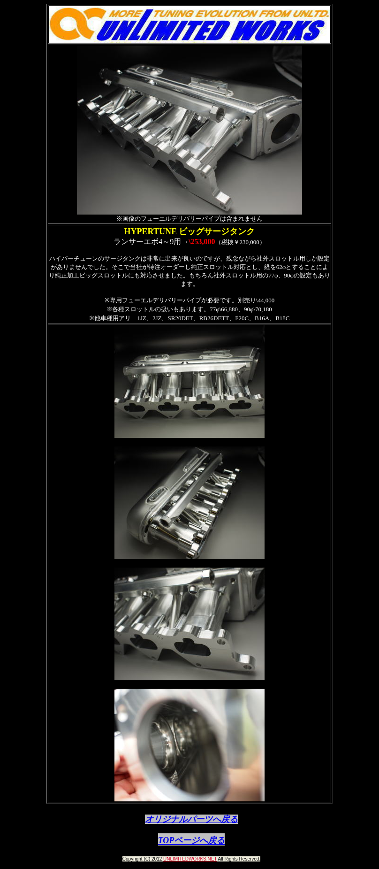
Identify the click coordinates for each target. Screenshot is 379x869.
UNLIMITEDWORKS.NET (190, 858)
